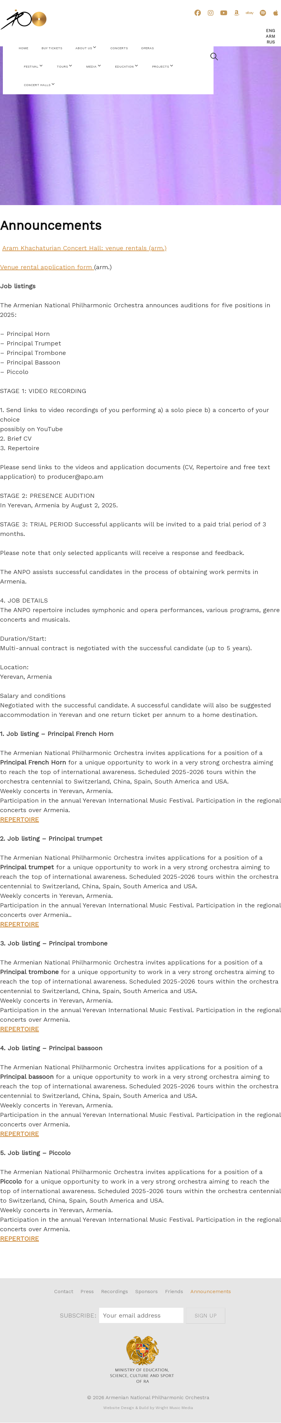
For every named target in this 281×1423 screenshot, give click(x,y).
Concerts (119, 48)
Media (91, 66)
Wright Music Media (174, 1408)
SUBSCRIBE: (79, 1315)
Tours (62, 66)
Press (87, 1291)
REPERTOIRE (19, 819)
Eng (270, 30)
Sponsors (146, 1291)
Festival (31, 66)
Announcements (210, 1291)
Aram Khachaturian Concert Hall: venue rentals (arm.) (84, 248)
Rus (270, 42)
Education (124, 66)
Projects (160, 66)
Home (23, 48)
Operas (147, 48)
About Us (83, 48)
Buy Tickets (52, 48)
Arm (270, 36)
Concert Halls (37, 85)
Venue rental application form (47, 267)
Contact (63, 1291)
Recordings (114, 1291)
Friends (174, 1291)
